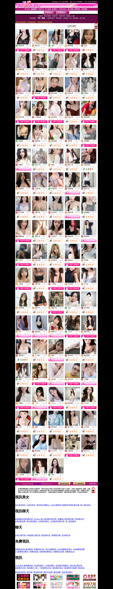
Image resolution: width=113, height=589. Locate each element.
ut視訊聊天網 (20, 521)
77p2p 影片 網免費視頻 (24, 565)
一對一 (45, 117)
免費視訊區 (34, 552)
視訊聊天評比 (45, 568)
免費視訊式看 (58, 552)
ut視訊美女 (31, 505)
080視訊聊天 (39, 565)
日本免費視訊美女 (65, 549)
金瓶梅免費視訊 (46, 552)
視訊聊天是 (79, 519)
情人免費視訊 (51, 549)
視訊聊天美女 (57, 568)
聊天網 (29, 572)
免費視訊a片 (70, 552)
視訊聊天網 (37, 572)
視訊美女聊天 (67, 572)
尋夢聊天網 (56, 535)
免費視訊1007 (39, 549)
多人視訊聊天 (71, 521)
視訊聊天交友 (20, 568)
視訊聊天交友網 (70, 568)
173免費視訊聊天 (21, 552)
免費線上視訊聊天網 (66, 519)
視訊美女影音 (20, 572)
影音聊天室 (45, 535)
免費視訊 (28, 45)
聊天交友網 (48, 572)
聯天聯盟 (57, 572)
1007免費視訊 (37, 483)
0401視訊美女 (20, 505)
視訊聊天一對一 (33, 568)
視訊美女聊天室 (76, 565)
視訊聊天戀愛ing (62, 565)
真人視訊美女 (85, 505)
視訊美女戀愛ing (43, 505)
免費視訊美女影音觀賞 (24, 549)
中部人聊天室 (20, 535)
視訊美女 (81, 568)
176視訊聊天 (50, 565)
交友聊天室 (66, 535)
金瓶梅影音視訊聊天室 (24, 519)
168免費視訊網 (79, 549)
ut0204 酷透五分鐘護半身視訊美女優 (65, 505)
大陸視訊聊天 (43, 521)
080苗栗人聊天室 (33, 535)
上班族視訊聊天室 (57, 521)
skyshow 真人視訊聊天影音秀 (45, 519)
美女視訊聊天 (32, 521)
